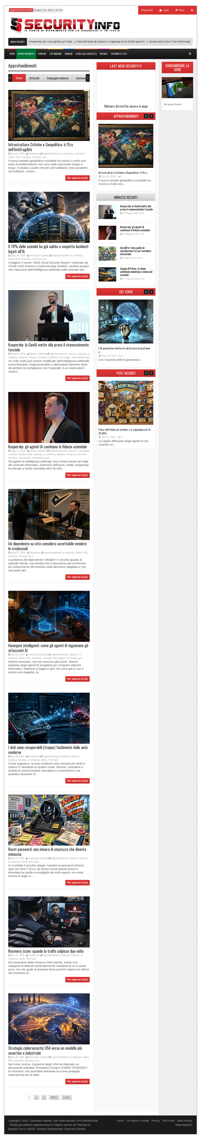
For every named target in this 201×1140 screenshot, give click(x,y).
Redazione (34, 153)
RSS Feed (168, 1120)
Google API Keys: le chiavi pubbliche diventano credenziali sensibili (136, 271)
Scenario (26, 157)
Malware (61, 454)
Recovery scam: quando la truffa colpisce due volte (46, 951)
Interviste (80, 153)
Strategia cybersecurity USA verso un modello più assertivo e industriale (45, 1050)
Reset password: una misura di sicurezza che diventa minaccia (47, 851)
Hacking (82, 354)
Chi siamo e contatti (137, 1120)
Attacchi (34, 78)
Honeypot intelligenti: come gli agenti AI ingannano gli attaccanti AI (48, 647)
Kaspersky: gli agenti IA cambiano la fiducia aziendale (47, 446)
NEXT (54, 1097)
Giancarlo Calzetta (39, 255)
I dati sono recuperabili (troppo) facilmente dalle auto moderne (48, 749)
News (11, 157)
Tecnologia (64, 357)
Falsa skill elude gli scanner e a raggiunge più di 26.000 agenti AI (113, 41)
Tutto (19, 78)
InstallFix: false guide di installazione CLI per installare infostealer (135, 251)
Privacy (33, 357)
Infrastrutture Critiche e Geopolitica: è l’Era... (123, 172)
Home (120, 1120)
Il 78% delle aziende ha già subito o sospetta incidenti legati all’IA (48, 248)
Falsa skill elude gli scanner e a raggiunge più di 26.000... (124, 431)
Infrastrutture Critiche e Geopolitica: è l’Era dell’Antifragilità (40, 147)
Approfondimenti (51, 153)
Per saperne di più (77, 178)
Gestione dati (84, 78)
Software (53, 357)
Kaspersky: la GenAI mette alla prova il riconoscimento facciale (48, 347)
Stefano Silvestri (38, 354)
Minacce (23, 357)
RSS (18, 157)
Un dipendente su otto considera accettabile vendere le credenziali (47, 546)
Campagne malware (58, 78)
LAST (67, 1097)
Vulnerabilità (78, 357)
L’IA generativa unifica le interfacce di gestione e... (124, 350)
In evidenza (68, 153)
